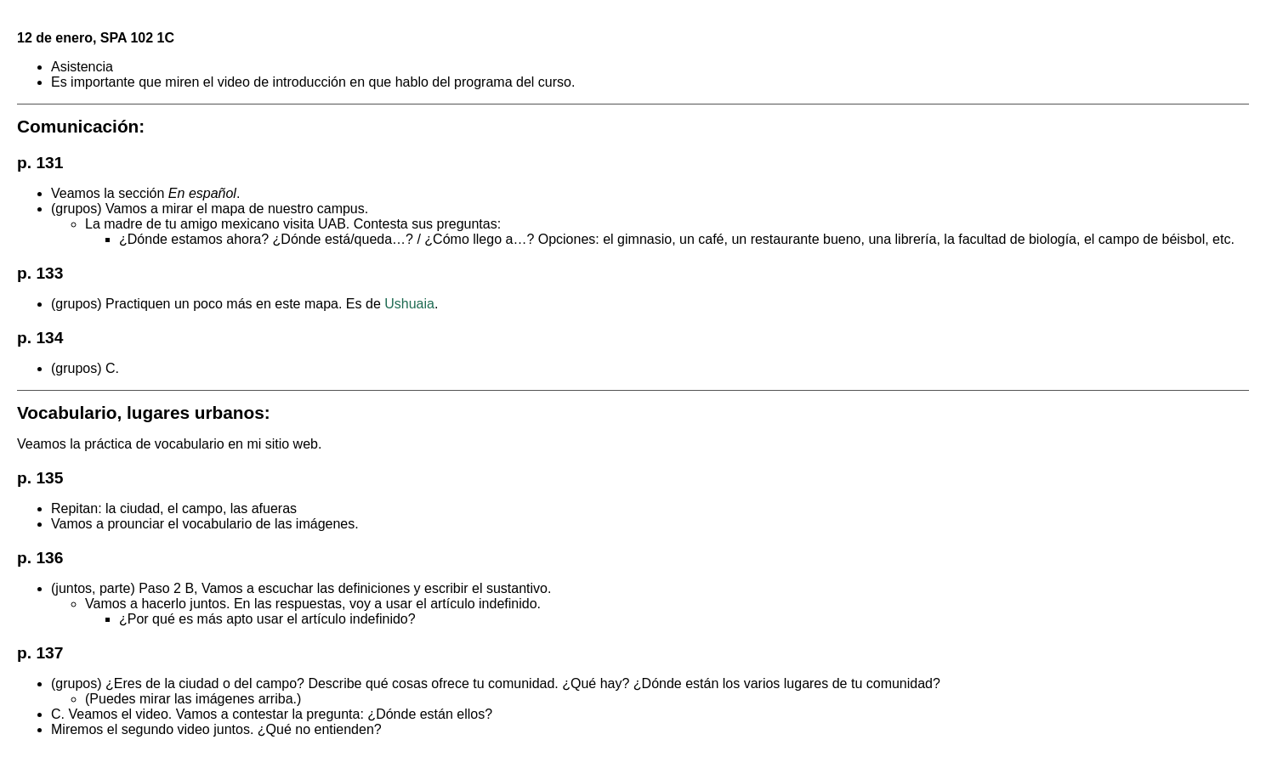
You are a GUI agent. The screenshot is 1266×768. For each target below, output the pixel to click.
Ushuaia (409, 303)
